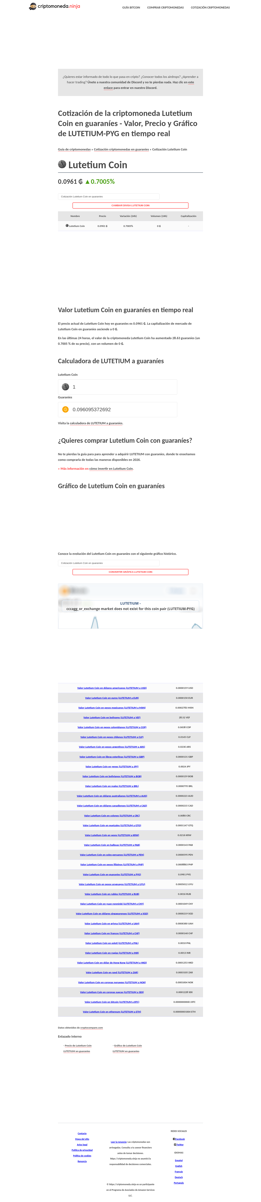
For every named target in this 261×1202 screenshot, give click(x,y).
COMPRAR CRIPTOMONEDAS (165, 7)
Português (179, 1183)
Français (179, 1171)
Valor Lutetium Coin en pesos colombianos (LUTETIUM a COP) (112, 727)
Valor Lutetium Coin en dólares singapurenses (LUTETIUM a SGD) (112, 913)
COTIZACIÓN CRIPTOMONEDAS (210, 7)
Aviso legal (82, 1144)
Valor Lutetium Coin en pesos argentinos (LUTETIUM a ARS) (112, 746)
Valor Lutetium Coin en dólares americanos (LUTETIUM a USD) (112, 688)
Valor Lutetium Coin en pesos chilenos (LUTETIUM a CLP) (112, 737)
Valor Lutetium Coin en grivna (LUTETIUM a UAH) (112, 923)
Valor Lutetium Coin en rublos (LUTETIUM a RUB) (112, 894)
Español (179, 1160)
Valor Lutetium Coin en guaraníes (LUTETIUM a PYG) (112, 874)
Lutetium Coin (68, 374)
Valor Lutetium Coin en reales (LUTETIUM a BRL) (112, 786)
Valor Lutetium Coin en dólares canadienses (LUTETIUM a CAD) (112, 805)
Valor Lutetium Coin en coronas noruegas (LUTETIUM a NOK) (112, 982)
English (178, 1166)
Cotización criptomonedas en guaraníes (121, 149)
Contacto (82, 1133)
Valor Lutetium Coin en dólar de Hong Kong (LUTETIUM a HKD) (112, 962)
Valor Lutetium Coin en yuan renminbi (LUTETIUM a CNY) (112, 903)
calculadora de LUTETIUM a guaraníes (96, 423)
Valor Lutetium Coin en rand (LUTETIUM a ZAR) (112, 972)
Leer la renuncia (119, 1142)
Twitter (180, 1144)
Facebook (180, 1139)
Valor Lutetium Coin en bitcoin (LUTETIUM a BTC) (112, 1002)
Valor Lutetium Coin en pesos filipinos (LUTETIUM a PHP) (112, 864)
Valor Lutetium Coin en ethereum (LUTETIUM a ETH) (112, 1011)
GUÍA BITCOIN (131, 7)
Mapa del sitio (82, 1139)
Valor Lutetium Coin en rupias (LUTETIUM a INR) (112, 952)
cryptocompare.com (91, 1027)
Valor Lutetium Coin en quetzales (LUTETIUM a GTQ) (112, 825)
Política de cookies (82, 1155)
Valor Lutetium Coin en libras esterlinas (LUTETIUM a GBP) (112, 756)
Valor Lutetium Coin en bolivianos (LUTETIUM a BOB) (112, 776)
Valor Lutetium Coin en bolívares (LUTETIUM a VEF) (111, 717)
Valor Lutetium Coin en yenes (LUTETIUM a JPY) (112, 766)
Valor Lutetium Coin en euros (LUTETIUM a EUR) (112, 698)
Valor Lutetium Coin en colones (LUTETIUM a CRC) (112, 815)
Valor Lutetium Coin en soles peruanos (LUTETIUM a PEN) (112, 854)
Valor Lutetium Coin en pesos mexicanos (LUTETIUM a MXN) (112, 707)
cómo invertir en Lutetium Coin (111, 468)
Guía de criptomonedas (74, 149)
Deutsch (179, 1177)
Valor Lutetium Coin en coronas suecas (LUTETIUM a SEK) (112, 992)
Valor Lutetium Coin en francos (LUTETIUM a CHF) (112, 933)
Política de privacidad (82, 1150)
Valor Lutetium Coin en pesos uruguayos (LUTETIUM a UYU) (112, 884)
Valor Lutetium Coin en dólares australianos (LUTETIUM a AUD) (112, 795)
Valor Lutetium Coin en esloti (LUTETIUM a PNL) (112, 943)
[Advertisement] (122, 43)
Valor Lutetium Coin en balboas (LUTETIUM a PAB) (112, 845)
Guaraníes (65, 397)
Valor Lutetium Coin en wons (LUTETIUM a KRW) (112, 835)
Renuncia (82, 1161)
